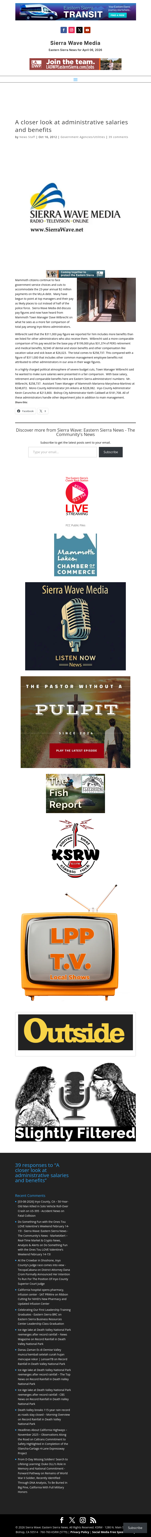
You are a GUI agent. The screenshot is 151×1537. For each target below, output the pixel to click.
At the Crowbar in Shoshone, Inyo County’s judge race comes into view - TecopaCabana (42, 1264)
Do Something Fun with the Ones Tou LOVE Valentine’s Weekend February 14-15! (43, 1249)
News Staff (27, 137)
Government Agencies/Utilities (83, 137)
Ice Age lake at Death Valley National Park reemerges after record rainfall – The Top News (44, 1374)
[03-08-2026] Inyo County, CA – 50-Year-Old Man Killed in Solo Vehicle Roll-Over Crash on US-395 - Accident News (43, 1205)
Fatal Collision (27, 1215)
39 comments (118, 137)
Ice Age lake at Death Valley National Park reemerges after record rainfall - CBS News (44, 1394)
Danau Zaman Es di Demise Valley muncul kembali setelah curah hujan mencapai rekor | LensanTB (41, 1354)
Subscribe (111, 452)
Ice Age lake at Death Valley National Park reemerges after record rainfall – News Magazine (44, 1334)
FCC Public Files (75, 525)
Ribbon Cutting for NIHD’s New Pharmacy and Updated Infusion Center (43, 1298)
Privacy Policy (79, 1531)
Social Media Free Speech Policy (113, 1531)
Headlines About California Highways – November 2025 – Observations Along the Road (42, 1434)
